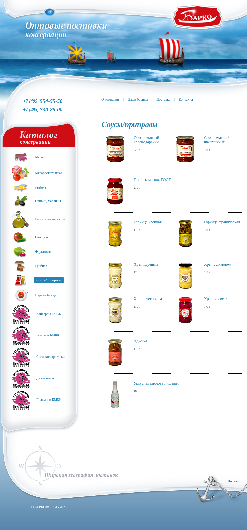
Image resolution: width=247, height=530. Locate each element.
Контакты (186, 99)
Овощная (42, 237)
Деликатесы (45, 378)
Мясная (40, 157)
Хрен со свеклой (218, 299)
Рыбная (40, 188)
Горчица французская (222, 222)
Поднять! (234, 481)
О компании (110, 99)
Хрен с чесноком (148, 299)
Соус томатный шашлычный (216, 140)
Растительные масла (50, 219)
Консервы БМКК (48, 314)
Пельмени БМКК (48, 400)
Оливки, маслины (48, 201)
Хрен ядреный (146, 264)
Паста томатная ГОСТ (152, 180)
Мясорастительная (48, 173)
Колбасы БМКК (47, 335)
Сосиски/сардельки (50, 357)
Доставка (163, 99)
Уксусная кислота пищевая (156, 383)
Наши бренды (138, 99)
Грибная (41, 266)
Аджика (140, 341)
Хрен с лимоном (217, 264)
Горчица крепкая (148, 222)
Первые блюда (45, 295)
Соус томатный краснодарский (146, 140)
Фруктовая (43, 252)
